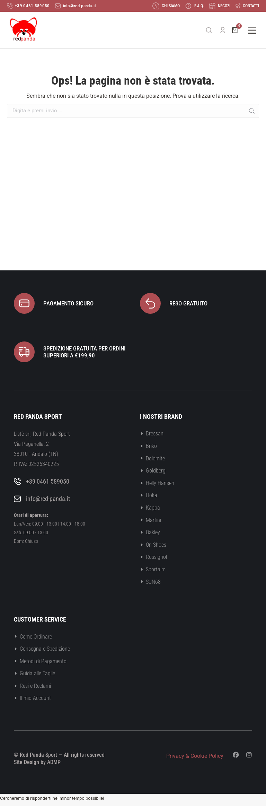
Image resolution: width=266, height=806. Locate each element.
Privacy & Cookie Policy (194, 756)
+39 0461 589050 (47, 481)
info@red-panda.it (48, 498)
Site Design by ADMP (37, 762)
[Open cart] (234, 30)
